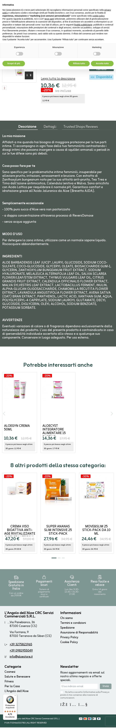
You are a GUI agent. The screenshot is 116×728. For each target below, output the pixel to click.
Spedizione (67, 628)
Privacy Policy (69, 638)
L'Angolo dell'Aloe (17, 691)
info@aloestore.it (21, 657)
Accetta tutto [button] (102, 63)
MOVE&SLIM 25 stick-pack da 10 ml (96, 530)
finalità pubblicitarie (83, 24)
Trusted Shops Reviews (80, 128)
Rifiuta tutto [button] (79, 63)
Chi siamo (66, 618)
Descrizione (27, 128)
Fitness (9, 682)
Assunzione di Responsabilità (79, 633)
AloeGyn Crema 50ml (17, 428)
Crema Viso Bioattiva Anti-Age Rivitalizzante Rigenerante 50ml (19, 532)
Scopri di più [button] (13, 63)
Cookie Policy (69, 642)
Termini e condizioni (73, 623)
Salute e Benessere (17, 677)
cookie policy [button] (98, 16)
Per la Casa (12, 686)
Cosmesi (10, 672)
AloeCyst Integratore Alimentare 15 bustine (54, 432)
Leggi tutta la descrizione (58, 79)
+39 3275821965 (21, 645)
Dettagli (50, 128)
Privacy (104, 693)
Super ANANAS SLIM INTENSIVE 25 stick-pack (58, 530)
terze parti (49, 19)
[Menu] (15, 696)
